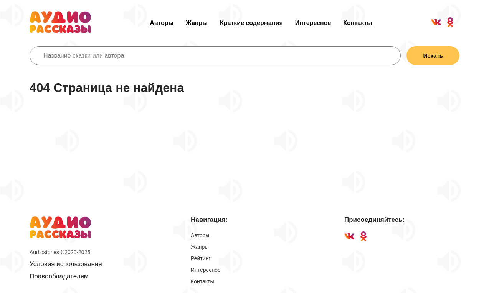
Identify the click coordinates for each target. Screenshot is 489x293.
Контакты (357, 23)
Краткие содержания (251, 23)
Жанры (197, 23)
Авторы (161, 23)
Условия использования (66, 264)
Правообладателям (59, 276)
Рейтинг (200, 258)
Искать (433, 55)
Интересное (313, 23)
